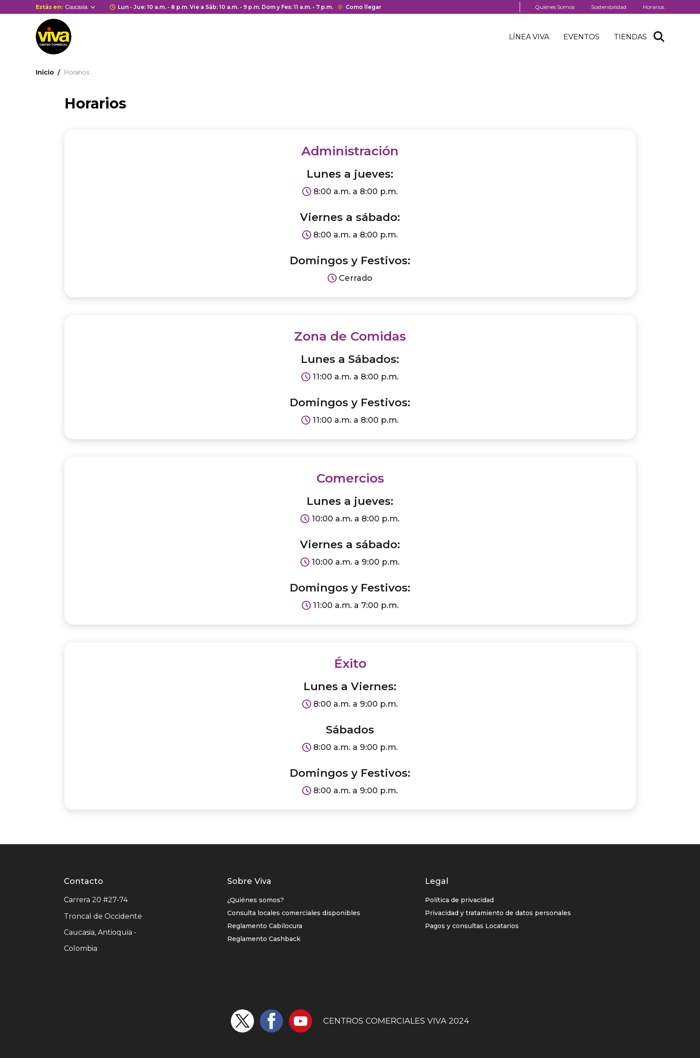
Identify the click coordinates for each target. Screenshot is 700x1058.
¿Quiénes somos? (255, 900)
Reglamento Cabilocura (264, 926)
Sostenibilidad (608, 7)
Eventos (581, 37)
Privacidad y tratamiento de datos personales (498, 913)
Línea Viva (529, 37)
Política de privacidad (459, 900)
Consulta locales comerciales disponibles (293, 913)
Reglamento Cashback (263, 939)
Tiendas (630, 37)
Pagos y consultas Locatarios (472, 926)
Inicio (45, 72)
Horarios (653, 7)
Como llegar (363, 7)
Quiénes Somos (555, 7)
